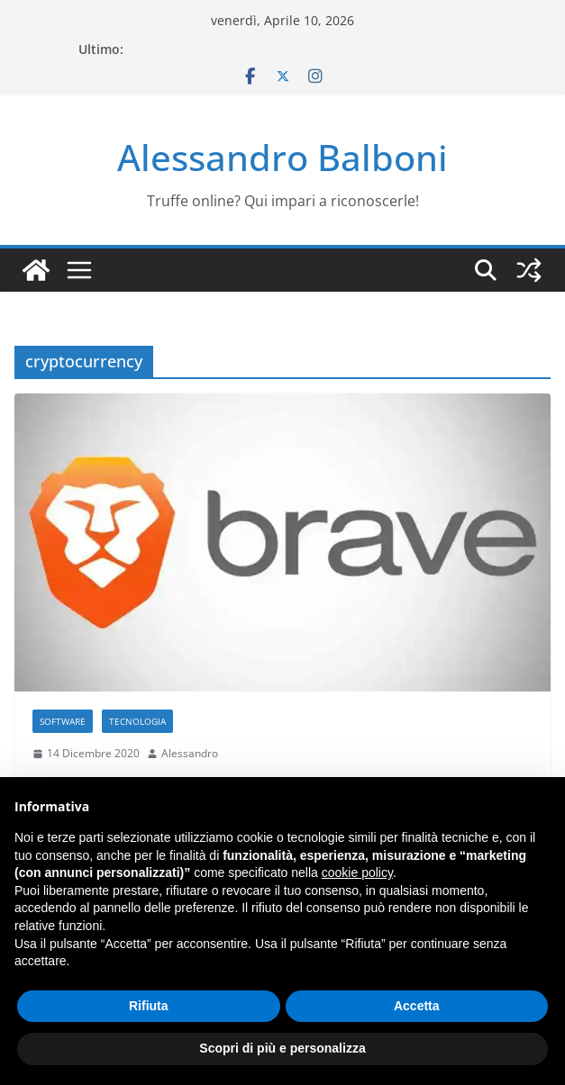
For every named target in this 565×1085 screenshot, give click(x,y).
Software (63, 721)
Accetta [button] (417, 1006)
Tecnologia (137, 721)
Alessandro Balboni (282, 157)
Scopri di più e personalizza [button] (282, 1048)
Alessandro (189, 753)
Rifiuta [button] (149, 1006)
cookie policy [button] (357, 872)
